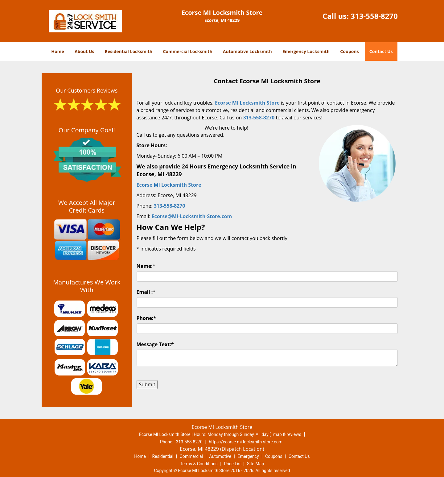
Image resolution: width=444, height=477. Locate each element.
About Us (84, 51)
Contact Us (381, 51)
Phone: (146, 318)
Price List (233, 463)
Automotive (220, 456)
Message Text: (155, 344)
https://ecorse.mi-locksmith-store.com (245, 441)
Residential (162, 456)
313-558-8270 (374, 16)
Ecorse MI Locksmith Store (247, 102)
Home (57, 51)
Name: (146, 266)
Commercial (191, 456)
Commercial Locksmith (187, 51)
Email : (146, 291)
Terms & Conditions (199, 463)
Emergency (248, 456)
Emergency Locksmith (306, 51)
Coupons (349, 51)
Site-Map (255, 463)
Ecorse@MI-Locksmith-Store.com (192, 216)
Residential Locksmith (129, 51)
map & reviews (287, 434)
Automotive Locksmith (247, 51)
